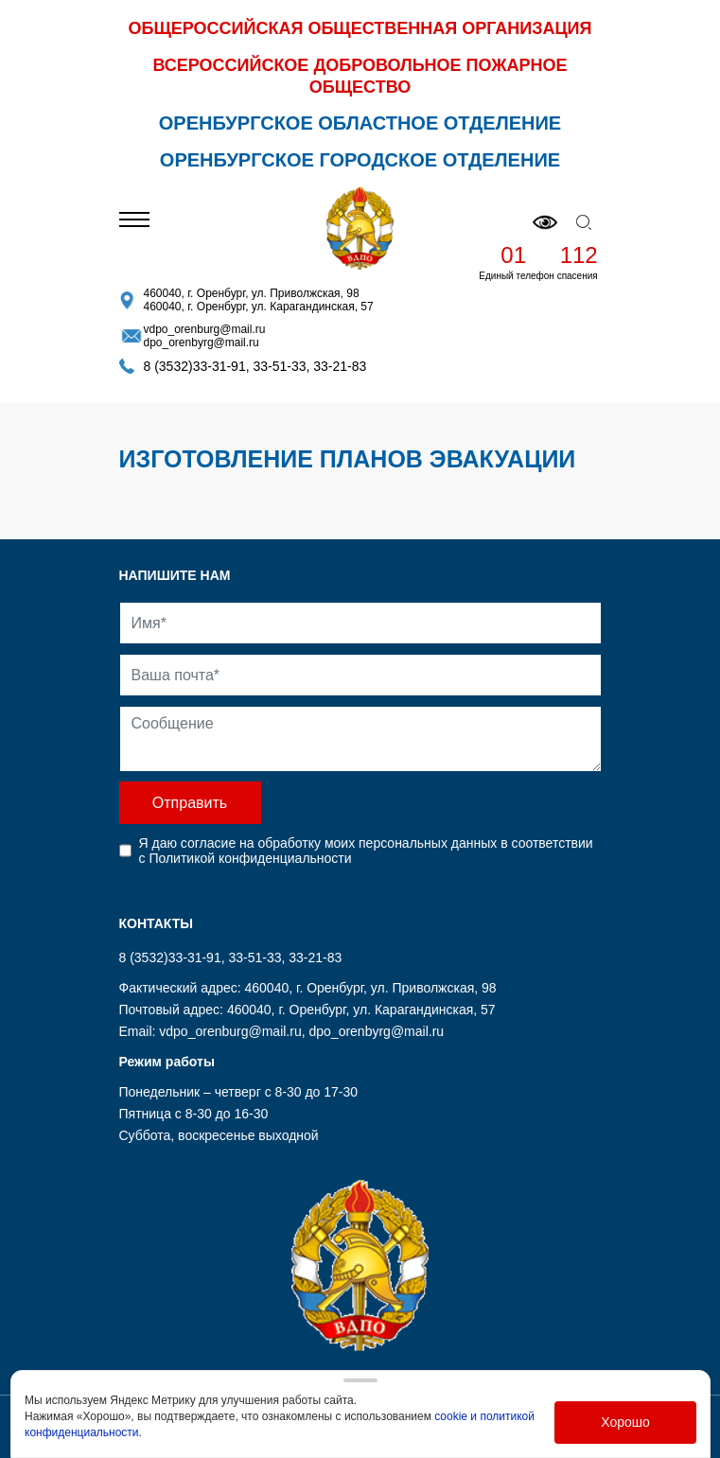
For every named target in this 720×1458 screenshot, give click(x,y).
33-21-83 (339, 366)
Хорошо (625, 1422)
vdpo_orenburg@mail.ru (205, 329)
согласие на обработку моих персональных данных (339, 843)
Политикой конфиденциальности (250, 858)
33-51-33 (279, 366)
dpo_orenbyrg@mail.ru (201, 342)
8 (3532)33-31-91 (195, 366)
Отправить (189, 803)
